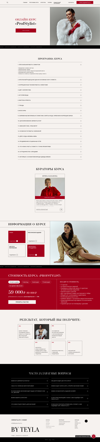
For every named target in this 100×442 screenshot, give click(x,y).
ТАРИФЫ (76, 425)
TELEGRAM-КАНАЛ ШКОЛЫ (50, 426)
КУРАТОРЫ (76, 424)
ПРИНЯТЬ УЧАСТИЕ (22, 302)
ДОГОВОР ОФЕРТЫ (61, 424)
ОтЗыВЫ (76, 426)
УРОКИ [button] (11, 232)
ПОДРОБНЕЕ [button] (31, 241)
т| (7, 2)
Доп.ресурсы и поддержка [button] (32, 247)
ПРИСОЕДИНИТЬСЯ (84, 2)
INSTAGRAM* (48, 423)
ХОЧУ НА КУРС (25, 30)
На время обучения (16, 286)
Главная (76, 421)
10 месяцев (46, 282)
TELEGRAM (47, 421)
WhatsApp (47, 424)
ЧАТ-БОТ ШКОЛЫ (48, 427)
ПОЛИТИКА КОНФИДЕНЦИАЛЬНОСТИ (64, 421)
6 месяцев (35, 282)
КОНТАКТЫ (76, 428)
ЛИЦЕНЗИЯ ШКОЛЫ (62, 423)
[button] (42, 209)
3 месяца (25, 282)
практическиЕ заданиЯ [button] (34, 232)
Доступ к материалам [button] (13, 247)
